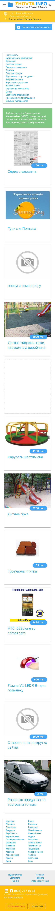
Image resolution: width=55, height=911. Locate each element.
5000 (38, 336)
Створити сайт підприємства (34, 27)
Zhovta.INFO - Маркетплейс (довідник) (30, 894)
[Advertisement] (27, 42)
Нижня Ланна (34, 833)
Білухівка (10, 824)
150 (39, 165)
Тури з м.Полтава (22, 229)
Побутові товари (14, 64)
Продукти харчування (16, 67)
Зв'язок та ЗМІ (13, 85)
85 (40, 565)
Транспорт (11, 61)
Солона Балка (35, 842)
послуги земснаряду (24, 286)
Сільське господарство (17, 101)
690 (39, 679)
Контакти (37, 906)
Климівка (10, 849)
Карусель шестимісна (25, 457)
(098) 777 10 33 (24, 891)
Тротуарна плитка (22, 571)
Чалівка (32, 855)
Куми (8, 861)
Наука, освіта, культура (17, 82)
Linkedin (6, 891)
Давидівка (11, 842)
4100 (38, 451)
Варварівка (11, 833)
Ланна (31, 821)
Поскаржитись (16, 906)
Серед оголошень (22, 171)
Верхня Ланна (12, 836)
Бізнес (9, 92)
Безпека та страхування (17, 95)
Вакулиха (10, 830)
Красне (9, 858)
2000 (38, 736)
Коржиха (10, 852)
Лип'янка (32, 824)
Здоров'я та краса (14, 79)
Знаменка (10, 846)
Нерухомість (12, 55)
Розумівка (33, 839)
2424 (38, 622)
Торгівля (10, 70)
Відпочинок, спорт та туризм (19, 76)
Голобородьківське (15, 839)
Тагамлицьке (34, 846)
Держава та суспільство (17, 89)
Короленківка (12, 855)
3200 (38, 508)
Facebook (11, 891)
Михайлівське (35, 830)
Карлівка (10, 821)
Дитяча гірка (18, 514)
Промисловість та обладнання (20, 98)
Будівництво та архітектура (19, 58)
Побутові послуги (14, 73)
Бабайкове (11, 827)
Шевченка (33, 858)
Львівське (33, 827)
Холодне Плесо (35, 852)
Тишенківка (33, 849)
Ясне (30, 861)
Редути (31, 836)
